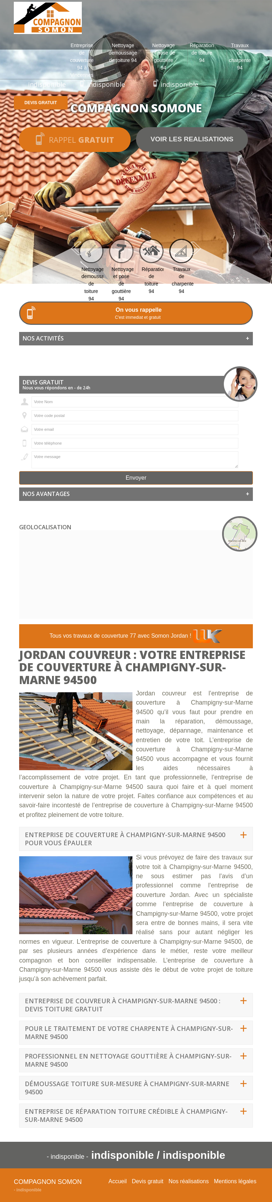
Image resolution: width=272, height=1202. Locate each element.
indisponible (47, 84)
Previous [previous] (76, 248)
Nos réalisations (189, 1181)
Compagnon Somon (48, 1181)
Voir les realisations (192, 139)
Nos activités (136, 338)
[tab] (136, 338)
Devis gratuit (40, 102)
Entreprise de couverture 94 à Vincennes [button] (82, 60)
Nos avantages (136, 494)
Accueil (117, 1181)
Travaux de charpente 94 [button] (240, 56)
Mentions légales (235, 1181)
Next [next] (196, 248)
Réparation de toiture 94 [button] (202, 53)
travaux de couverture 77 (104, 636)
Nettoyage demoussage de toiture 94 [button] (123, 53)
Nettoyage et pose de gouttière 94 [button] (163, 56)
